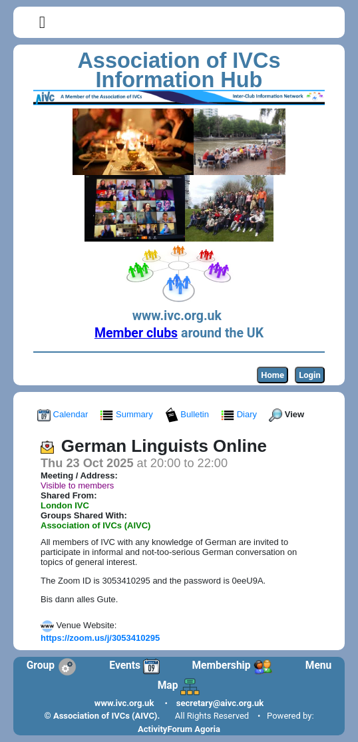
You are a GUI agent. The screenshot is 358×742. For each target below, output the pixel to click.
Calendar (63, 414)
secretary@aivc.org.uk (220, 703)
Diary (240, 414)
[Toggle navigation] (42, 22)
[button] (42, 22)
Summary (127, 414)
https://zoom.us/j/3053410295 (100, 638)
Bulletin (188, 414)
